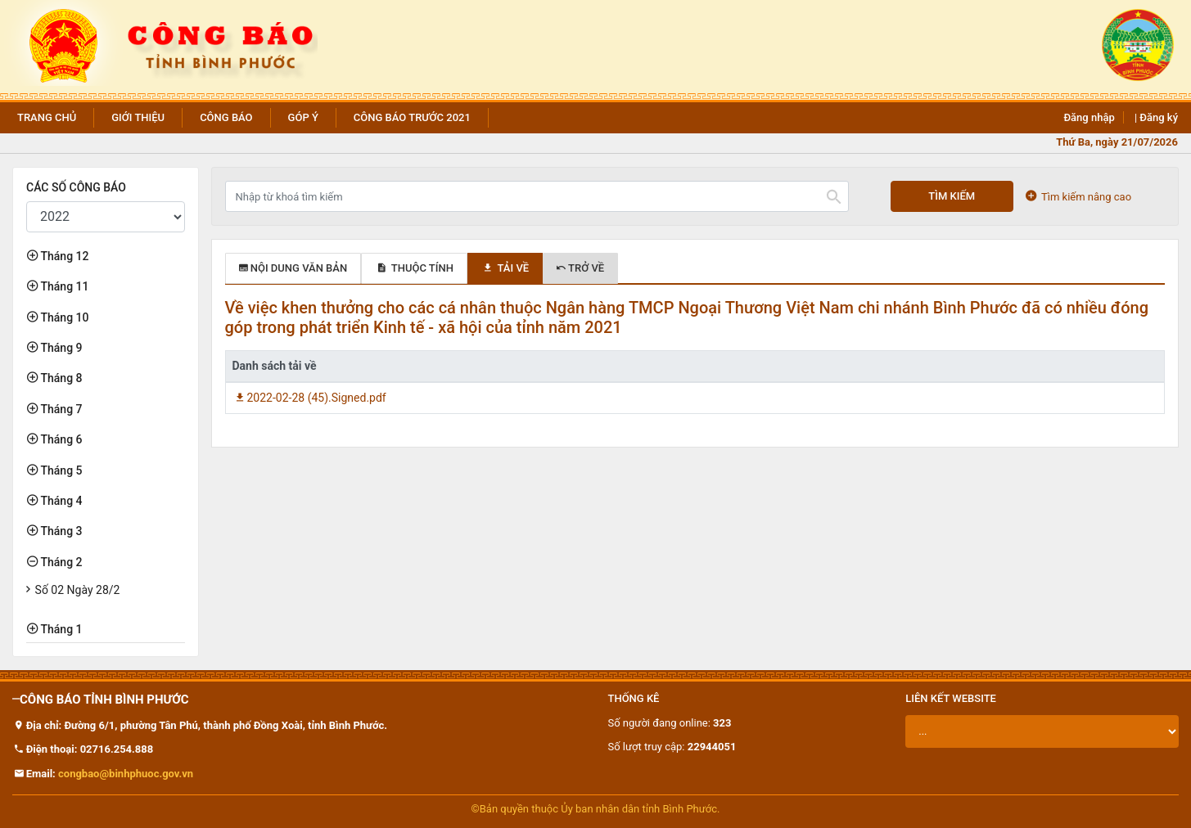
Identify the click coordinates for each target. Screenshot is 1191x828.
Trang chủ (46, 117)
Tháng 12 (63, 256)
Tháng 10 (63, 317)
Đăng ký (1158, 117)
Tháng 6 (60, 439)
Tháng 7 (60, 409)
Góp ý (303, 117)
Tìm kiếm (951, 196)
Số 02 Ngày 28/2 (77, 589)
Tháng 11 (63, 286)
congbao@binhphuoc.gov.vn (125, 773)
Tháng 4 (60, 500)
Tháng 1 (60, 629)
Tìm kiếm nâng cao (1078, 196)
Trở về (580, 268)
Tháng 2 (60, 562)
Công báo (226, 117)
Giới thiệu (138, 117)
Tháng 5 (60, 470)
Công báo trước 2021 (412, 117)
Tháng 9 (60, 347)
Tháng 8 (60, 378)
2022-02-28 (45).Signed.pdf (309, 397)
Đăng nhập (1088, 117)
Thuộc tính (414, 268)
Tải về (505, 268)
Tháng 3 (60, 531)
